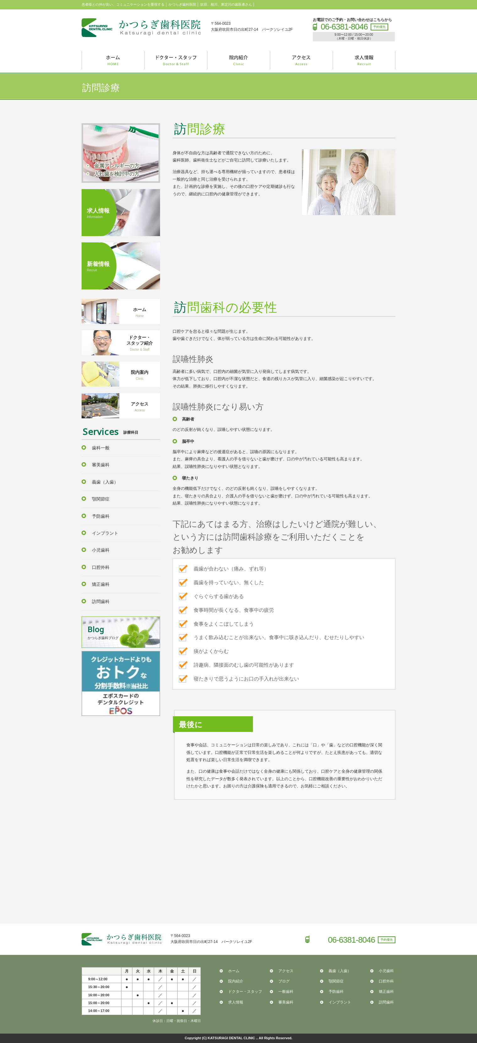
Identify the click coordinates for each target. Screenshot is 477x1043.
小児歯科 (101, 550)
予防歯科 (101, 516)
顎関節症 (101, 498)
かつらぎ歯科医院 (141, 27)
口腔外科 (101, 567)
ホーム (233, 971)
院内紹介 (235, 981)
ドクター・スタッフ (245, 991)
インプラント (105, 533)
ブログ (284, 981)
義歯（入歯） (105, 481)
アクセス (285, 971)
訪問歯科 (101, 601)
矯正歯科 (101, 584)
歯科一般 (101, 447)
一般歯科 (285, 991)
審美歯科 (101, 464)
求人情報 (235, 1002)
